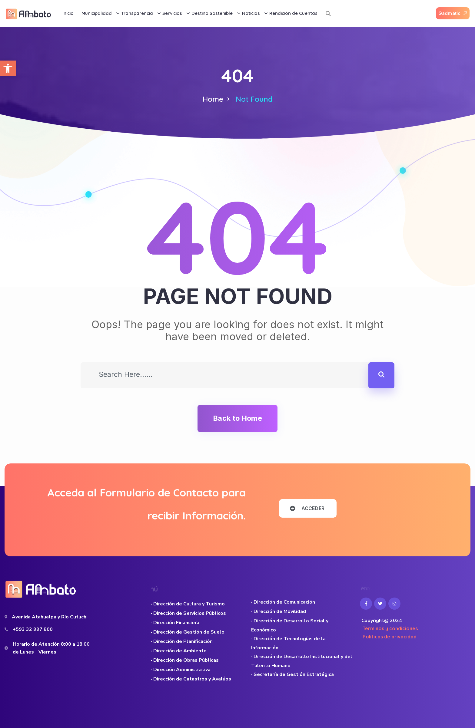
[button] (8, 68)
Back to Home (237, 418)
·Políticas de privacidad (389, 637)
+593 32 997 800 (33, 629)
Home (213, 99)
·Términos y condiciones (389, 628)
